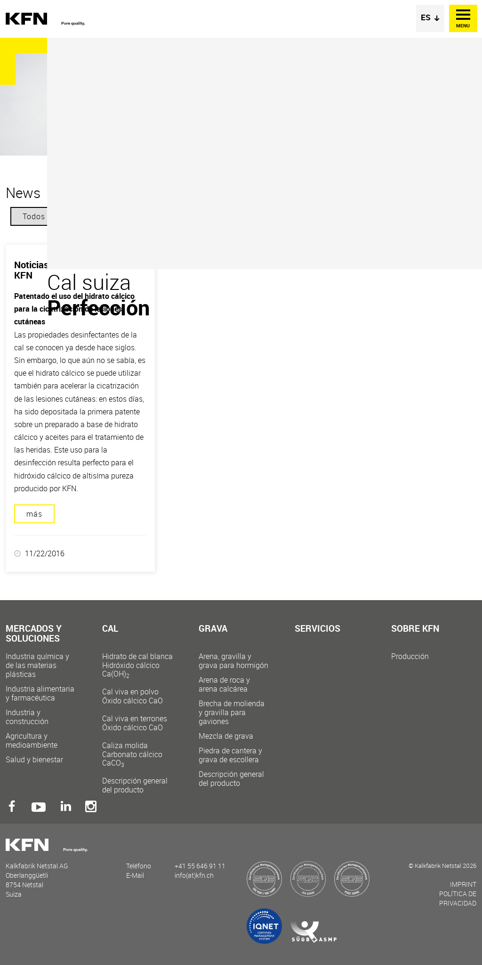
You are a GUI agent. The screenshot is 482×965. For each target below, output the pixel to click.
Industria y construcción (27, 717)
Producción (410, 656)
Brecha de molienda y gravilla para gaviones (232, 712)
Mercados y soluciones (34, 634)
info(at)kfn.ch (194, 875)
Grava (213, 629)
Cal (110, 629)
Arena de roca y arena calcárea (224, 684)
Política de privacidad (457, 898)
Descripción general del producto (135, 785)
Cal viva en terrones (137, 723)
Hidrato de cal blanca (137, 665)
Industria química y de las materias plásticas (37, 665)
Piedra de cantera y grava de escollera (230, 755)
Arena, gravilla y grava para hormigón (233, 661)
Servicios (317, 629)
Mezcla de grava (226, 736)
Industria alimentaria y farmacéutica (40, 693)
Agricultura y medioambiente (31, 741)
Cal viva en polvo (137, 696)
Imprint (463, 884)
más (34, 514)
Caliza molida (137, 754)
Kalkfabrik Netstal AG (48, 19)
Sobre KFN (415, 629)
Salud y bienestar (34, 759)
